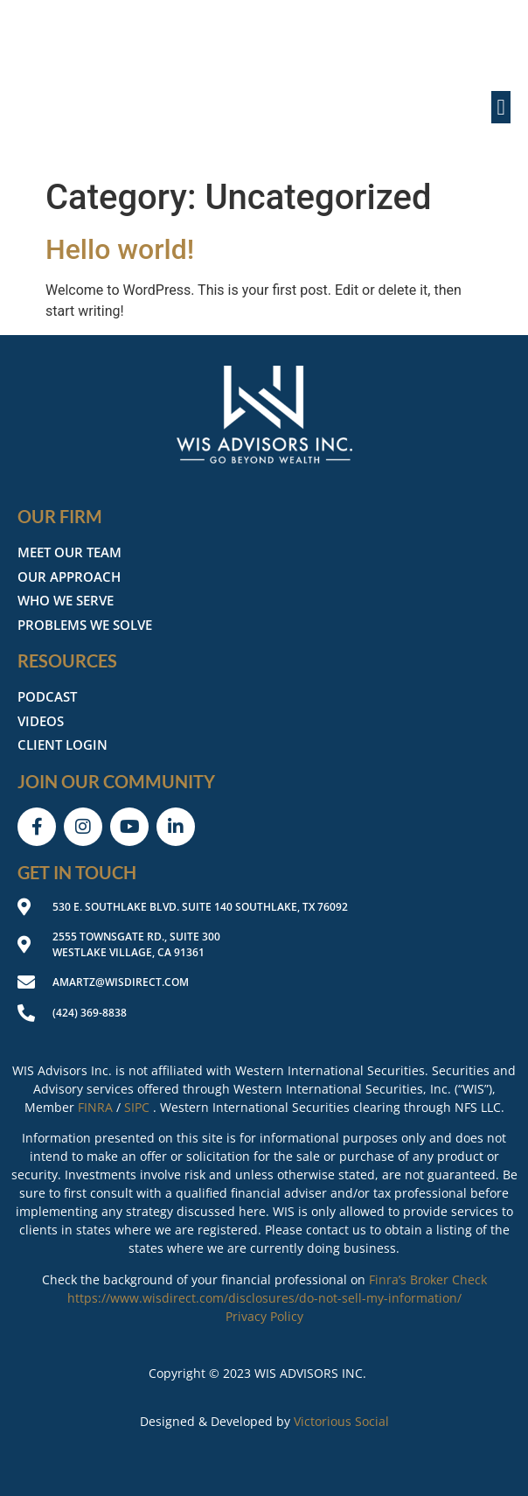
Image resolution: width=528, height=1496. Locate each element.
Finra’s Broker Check (428, 1279)
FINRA (95, 1107)
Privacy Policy (264, 1316)
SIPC (136, 1107)
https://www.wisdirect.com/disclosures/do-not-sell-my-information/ (264, 1298)
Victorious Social (341, 1421)
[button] (501, 107)
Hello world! (119, 249)
